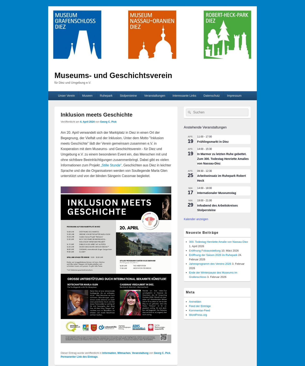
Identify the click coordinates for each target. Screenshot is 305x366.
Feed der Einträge (200, 306)
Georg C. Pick (108, 121)
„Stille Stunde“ (111, 165)
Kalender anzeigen (196, 219)
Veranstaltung (140, 353)
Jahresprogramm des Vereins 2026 (210, 263)
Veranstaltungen (154, 95)
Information (109, 353)
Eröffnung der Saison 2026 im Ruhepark (213, 255)
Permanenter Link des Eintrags (79, 356)
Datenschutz (212, 95)
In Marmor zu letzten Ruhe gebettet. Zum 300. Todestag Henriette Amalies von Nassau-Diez (223, 158)
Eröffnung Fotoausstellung (205, 250)
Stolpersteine (128, 95)
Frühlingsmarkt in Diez (213, 141)
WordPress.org (198, 314)
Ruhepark (106, 95)
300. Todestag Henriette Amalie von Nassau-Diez (218, 241)
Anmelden (195, 301)
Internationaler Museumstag (216, 193)
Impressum (234, 95)
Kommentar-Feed (199, 310)
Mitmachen (124, 353)
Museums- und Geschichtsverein (113, 75)
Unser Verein (66, 95)
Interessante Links (184, 95)
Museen (87, 95)
